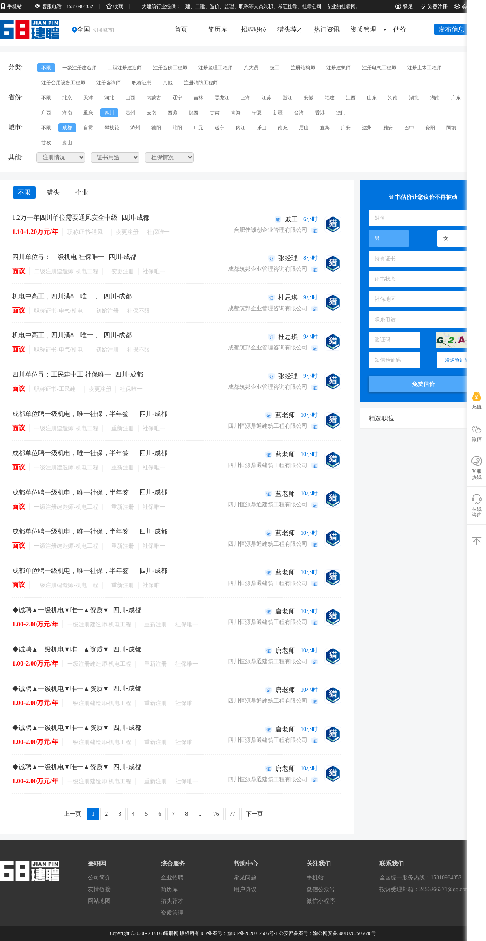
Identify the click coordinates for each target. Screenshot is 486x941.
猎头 (53, 192)
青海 (236, 113)
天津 (88, 98)
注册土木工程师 (424, 68)
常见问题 (245, 878)
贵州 (130, 113)
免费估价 (423, 384)
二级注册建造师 (125, 68)
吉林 (198, 98)
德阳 (156, 128)
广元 (198, 128)
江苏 (266, 98)
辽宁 (177, 98)
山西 (130, 98)
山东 (372, 98)
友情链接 (99, 889)
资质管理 (366, 29)
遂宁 (219, 128)
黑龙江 (222, 98)
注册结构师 (303, 68)
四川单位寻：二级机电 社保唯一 (58, 256)
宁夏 (257, 113)
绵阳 (177, 128)
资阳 (430, 128)
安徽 (308, 98)
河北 (109, 98)
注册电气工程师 (379, 68)
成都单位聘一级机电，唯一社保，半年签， (73, 413)
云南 (151, 113)
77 (232, 814)
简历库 (217, 29)
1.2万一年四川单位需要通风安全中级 (64, 217)
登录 (404, 7)
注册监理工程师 (215, 68)
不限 (46, 68)
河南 (393, 98)
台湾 (299, 113)
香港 (320, 113)
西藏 (172, 113)
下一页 (254, 814)
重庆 (88, 113)
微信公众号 (321, 889)
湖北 (414, 98)
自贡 (88, 128)
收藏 (114, 6)
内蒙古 (154, 98)
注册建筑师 (338, 68)
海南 (67, 113)
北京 (67, 98)
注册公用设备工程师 (63, 83)
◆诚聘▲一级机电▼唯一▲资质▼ (60, 610)
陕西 (193, 113)
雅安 (388, 128)
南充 (283, 128)
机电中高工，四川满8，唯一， (56, 296)
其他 (168, 83)
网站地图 (99, 901)
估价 (399, 29)
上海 (245, 98)
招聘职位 (254, 29)
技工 (274, 68)
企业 (81, 192)
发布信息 (452, 29)
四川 (109, 113)
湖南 (435, 98)
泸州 (135, 128)
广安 (346, 128)
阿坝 (451, 128)
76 (216, 814)
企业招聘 (172, 878)
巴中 (409, 128)
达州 (367, 128)
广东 (456, 98)
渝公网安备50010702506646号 (344, 933)
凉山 (67, 143)
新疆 (278, 113)
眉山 (304, 128)
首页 (181, 29)
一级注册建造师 (79, 68)
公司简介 (99, 878)
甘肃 (215, 113)
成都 (67, 128)
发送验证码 (457, 360)
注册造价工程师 (170, 68)
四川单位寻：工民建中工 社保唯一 (61, 374)
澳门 (341, 113)
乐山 (261, 128)
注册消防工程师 (201, 83)
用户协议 (245, 889)
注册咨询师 (108, 83)
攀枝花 (111, 128)
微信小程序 (321, 901)
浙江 (287, 98)
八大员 (251, 68)
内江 (240, 128)
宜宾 (325, 128)
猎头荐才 (290, 29)
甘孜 (46, 143)
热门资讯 (327, 29)
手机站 (11, 6)
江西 (351, 98)
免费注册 (434, 7)
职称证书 (141, 83)
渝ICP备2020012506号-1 (252, 933)
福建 (330, 98)
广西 (46, 113)
